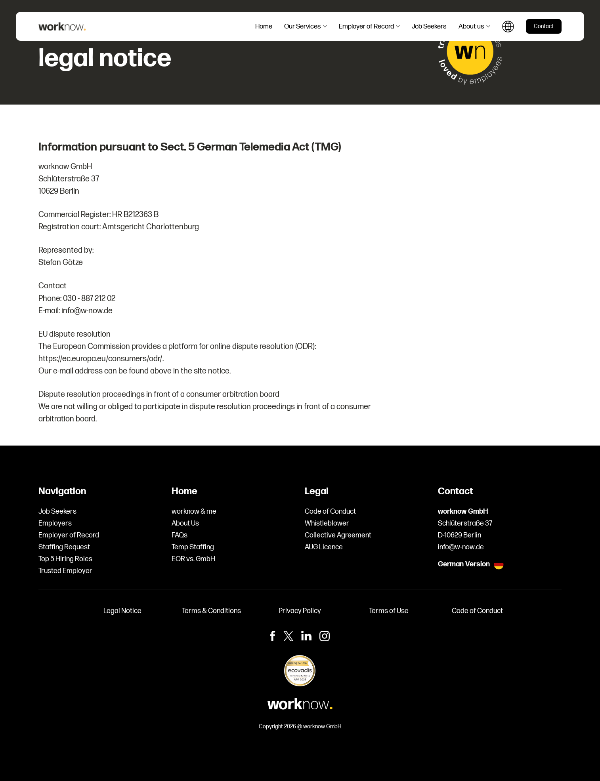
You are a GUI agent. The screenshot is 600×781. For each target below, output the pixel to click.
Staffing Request (64, 547)
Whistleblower (327, 523)
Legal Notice (122, 611)
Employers (55, 523)
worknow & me (194, 511)
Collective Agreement (338, 535)
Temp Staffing (193, 547)
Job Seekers (57, 511)
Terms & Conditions (211, 611)
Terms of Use (389, 611)
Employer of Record (68, 535)
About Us (185, 523)
